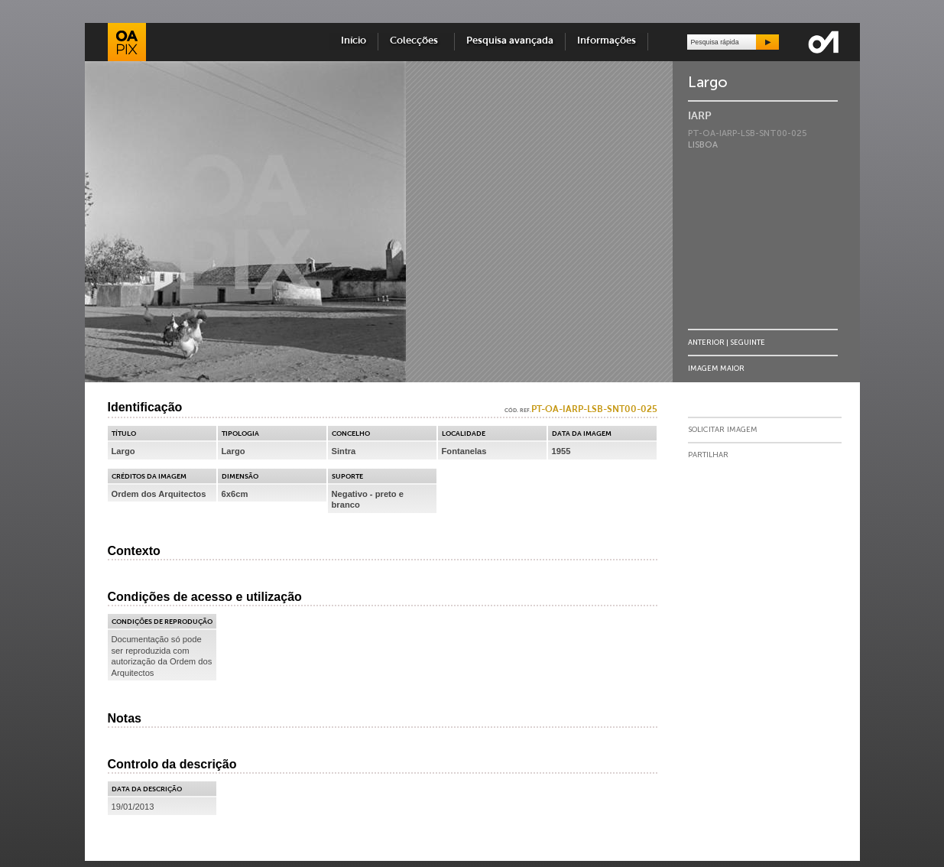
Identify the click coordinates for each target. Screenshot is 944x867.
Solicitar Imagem (722, 429)
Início (353, 41)
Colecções (416, 41)
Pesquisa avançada (509, 41)
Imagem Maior (716, 368)
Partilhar (708, 454)
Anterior (706, 342)
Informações (606, 41)
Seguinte (747, 342)
